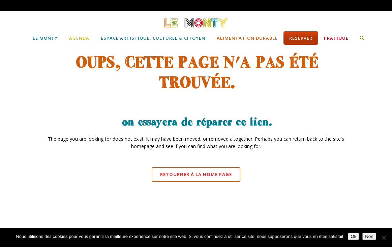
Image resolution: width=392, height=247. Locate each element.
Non (369, 236)
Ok (353, 236)
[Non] (383, 237)
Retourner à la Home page (196, 174)
